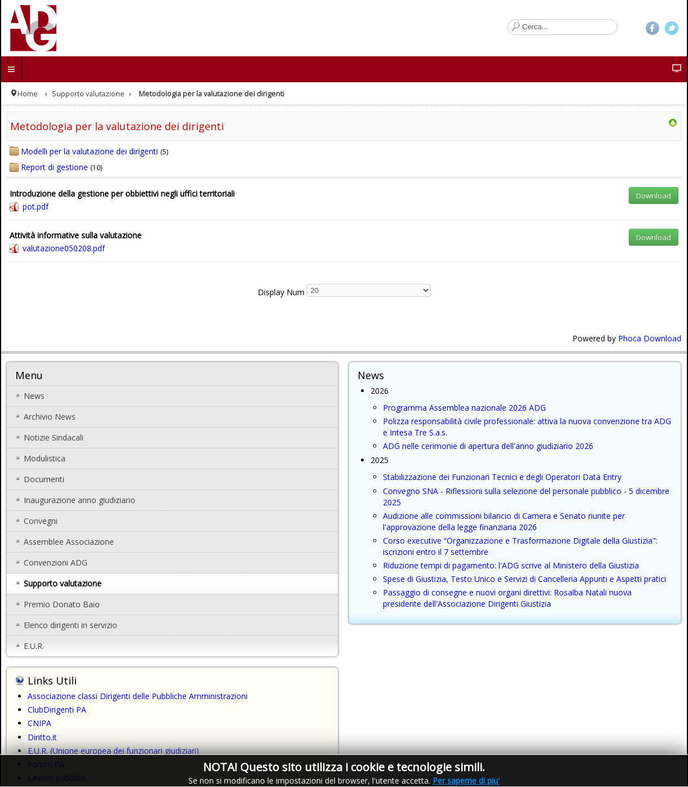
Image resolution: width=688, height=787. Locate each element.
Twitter (671, 28)
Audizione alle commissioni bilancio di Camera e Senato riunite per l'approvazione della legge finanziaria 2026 (504, 521)
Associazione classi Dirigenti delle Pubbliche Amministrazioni (138, 696)
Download (653, 195)
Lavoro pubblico (57, 777)
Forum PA (46, 764)
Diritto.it (42, 737)
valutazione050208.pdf (64, 248)
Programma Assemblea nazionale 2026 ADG (464, 407)
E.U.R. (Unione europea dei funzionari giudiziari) (113, 750)
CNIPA (39, 723)
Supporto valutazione (88, 94)
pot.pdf (35, 206)
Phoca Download (649, 338)
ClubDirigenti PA (57, 709)
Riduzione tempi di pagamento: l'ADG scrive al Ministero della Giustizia (511, 565)
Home (27, 94)
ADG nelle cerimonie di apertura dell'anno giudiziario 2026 (488, 446)
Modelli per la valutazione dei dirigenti (89, 151)
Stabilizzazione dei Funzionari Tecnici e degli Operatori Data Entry (502, 477)
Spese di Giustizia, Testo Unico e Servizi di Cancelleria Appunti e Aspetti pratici (524, 578)
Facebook (652, 28)
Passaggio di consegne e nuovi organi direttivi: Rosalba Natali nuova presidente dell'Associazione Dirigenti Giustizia (507, 598)
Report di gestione (54, 167)
